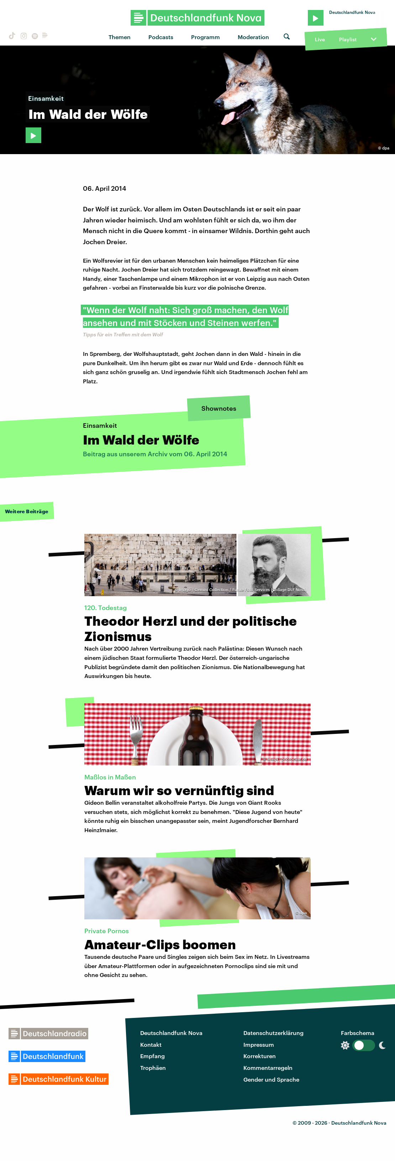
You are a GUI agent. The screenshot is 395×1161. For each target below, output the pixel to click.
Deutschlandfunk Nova (171, 1032)
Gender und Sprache (271, 1079)
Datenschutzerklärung (273, 1032)
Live (320, 39)
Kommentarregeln (268, 1067)
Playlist (348, 39)
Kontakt (151, 1044)
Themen (120, 36)
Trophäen (153, 1067)
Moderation (253, 36)
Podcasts (160, 36)
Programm (205, 36)
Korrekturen (259, 1055)
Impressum (258, 1044)
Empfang (152, 1055)
